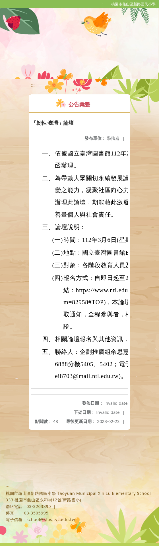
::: (102, 4)
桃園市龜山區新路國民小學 (133, 4)
